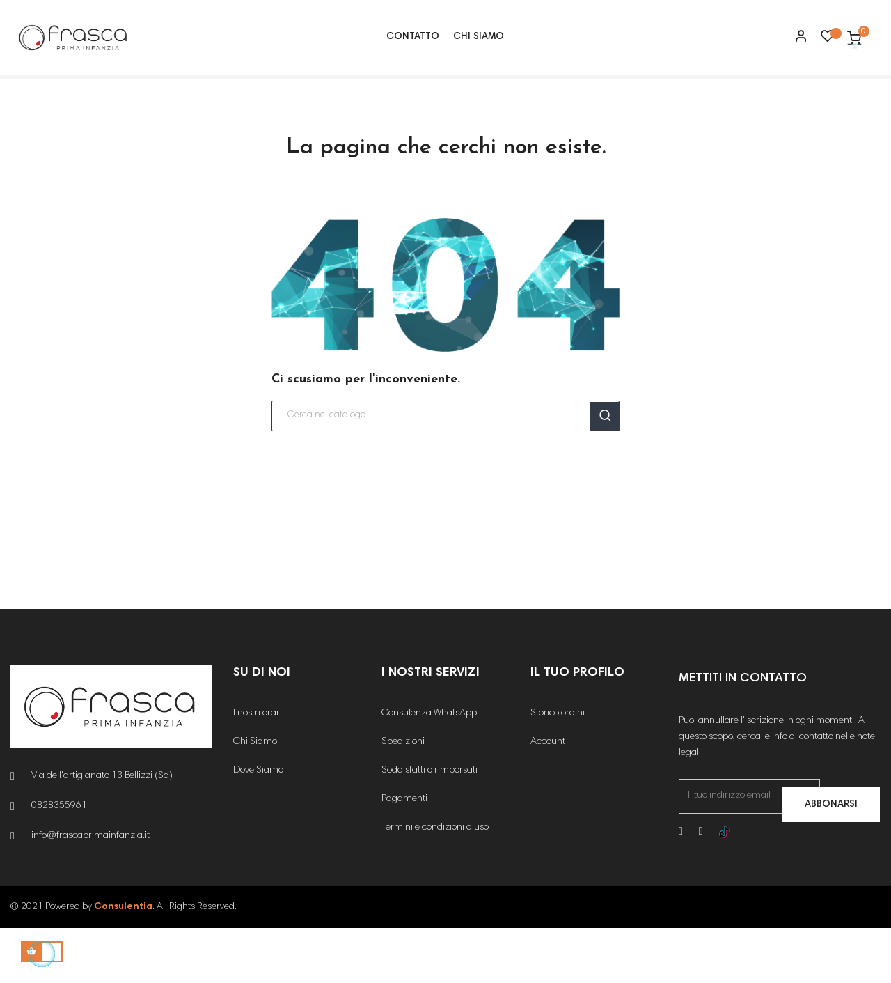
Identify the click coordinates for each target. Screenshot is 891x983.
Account (547, 798)
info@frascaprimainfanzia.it (90, 892)
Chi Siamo (255, 798)
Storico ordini (557, 769)
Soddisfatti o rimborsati (429, 826)
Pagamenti (404, 855)
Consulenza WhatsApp (429, 769)
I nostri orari (257, 769)
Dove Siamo (258, 826)
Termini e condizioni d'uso (435, 883)
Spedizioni (403, 798)
